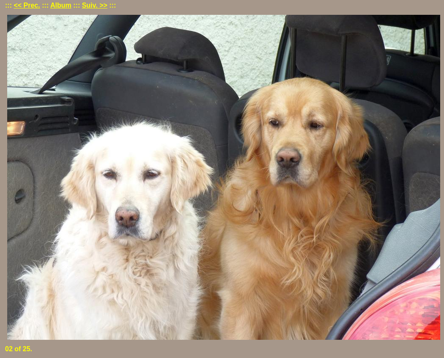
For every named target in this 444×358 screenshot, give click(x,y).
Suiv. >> (94, 5)
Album (60, 5)
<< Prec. (27, 5)
